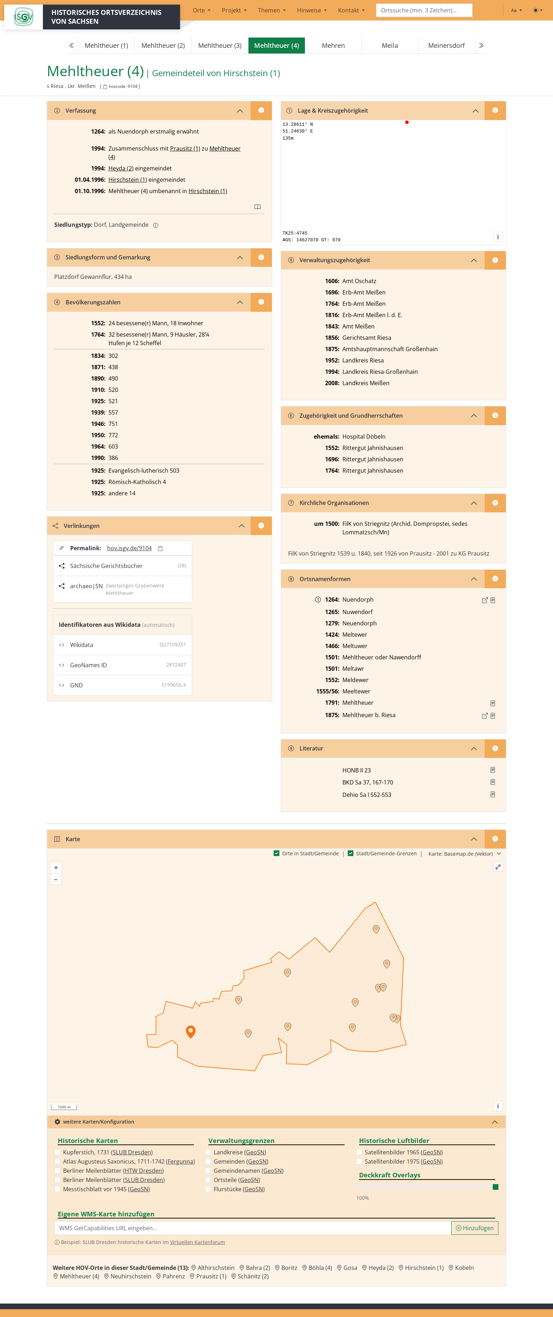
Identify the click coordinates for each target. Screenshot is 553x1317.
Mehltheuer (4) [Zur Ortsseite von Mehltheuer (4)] (79, 1276)
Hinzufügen (475, 1228)
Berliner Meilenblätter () (113, 1171)
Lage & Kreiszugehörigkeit (327, 110)
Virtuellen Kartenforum (197, 1242)
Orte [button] (199, 10)
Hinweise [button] (310, 10)
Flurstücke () (239, 1189)
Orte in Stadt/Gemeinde (310, 853)
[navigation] (276, 46)
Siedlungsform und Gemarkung (102, 257)
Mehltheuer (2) (163, 45)
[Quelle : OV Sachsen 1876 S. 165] (492, 715)
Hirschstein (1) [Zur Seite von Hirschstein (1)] (251, 73)
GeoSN (139, 1189)
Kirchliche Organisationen (328, 503)
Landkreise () (240, 1152)
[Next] (481, 46)
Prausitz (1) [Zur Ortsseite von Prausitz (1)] (211, 1276)
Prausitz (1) (185, 148)
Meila (390, 45)
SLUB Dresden (132, 1152)
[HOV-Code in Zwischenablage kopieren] (104, 87)
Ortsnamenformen (319, 579)
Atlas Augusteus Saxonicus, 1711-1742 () (129, 1161)
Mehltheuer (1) (106, 45)
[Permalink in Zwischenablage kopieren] (160, 548)
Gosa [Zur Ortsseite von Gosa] (350, 1268)
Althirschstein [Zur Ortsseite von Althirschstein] (216, 1268)
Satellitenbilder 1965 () (404, 1152)
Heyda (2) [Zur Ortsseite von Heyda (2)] (381, 1268)
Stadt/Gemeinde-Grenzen (386, 853)
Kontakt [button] (349, 10)
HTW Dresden (143, 1171)
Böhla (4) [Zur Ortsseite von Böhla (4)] (320, 1268)
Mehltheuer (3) (219, 45)
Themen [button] (269, 10)
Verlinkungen (76, 526)
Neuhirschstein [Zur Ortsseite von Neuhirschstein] (131, 1276)
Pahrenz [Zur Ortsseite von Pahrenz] (174, 1276)
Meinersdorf (446, 45)
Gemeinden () (241, 1161)
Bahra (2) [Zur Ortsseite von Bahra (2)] (258, 1268)
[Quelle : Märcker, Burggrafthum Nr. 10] (492, 600)
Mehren (333, 45)
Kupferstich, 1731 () (108, 1152)
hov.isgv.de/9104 (129, 548)
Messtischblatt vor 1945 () (106, 1189)
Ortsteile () (237, 1180)
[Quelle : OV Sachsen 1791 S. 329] (492, 703)
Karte (67, 839)
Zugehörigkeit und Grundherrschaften (345, 416)
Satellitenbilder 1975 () (404, 1161)
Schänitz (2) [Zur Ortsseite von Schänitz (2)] (253, 1276)
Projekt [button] (232, 10)
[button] (493, 600)
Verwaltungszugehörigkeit (329, 260)
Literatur (305, 748)
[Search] (424, 10)
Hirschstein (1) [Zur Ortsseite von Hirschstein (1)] (424, 1268)
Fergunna (180, 1161)
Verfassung (75, 110)
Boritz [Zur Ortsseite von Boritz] (289, 1268)
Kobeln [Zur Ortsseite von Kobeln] (464, 1268)
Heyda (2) (121, 168)
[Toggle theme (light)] (537, 10)
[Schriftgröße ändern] (516, 10)
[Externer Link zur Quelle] (485, 600)
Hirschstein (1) (127, 180)
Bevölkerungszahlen (87, 302)
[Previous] (72, 46)
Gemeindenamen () (249, 1171)
